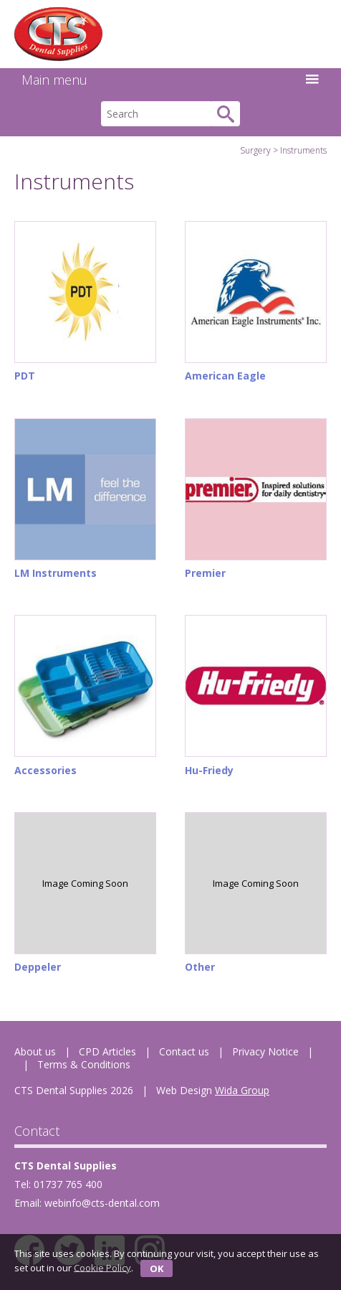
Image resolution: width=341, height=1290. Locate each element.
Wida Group (242, 1090)
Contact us (184, 1051)
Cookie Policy (102, 1267)
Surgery (255, 150)
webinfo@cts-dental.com (102, 1203)
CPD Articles (107, 1051)
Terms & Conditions (83, 1064)
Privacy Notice (265, 1051)
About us (35, 1051)
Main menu (170, 79)
